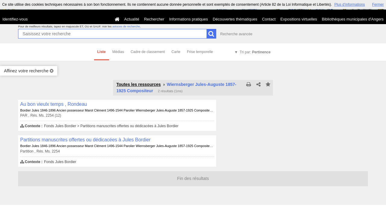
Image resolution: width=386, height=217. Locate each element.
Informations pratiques (188, 19)
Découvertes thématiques (235, 19)
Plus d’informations (349, 4)
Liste (101, 52)
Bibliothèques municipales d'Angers (353, 19)
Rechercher (154, 19)
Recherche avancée (236, 34)
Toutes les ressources (138, 84)
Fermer (378, 4)
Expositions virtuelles (298, 19)
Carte (176, 52)
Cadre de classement (148, 52)
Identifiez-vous (15, 19)
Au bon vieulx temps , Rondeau (53, 104)
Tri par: (255, 52)
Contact (269, 19)
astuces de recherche (126, 26)
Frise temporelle (200, 52)
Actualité (131, 19)
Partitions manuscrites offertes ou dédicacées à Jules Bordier (85, 139)
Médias (118, 52)
